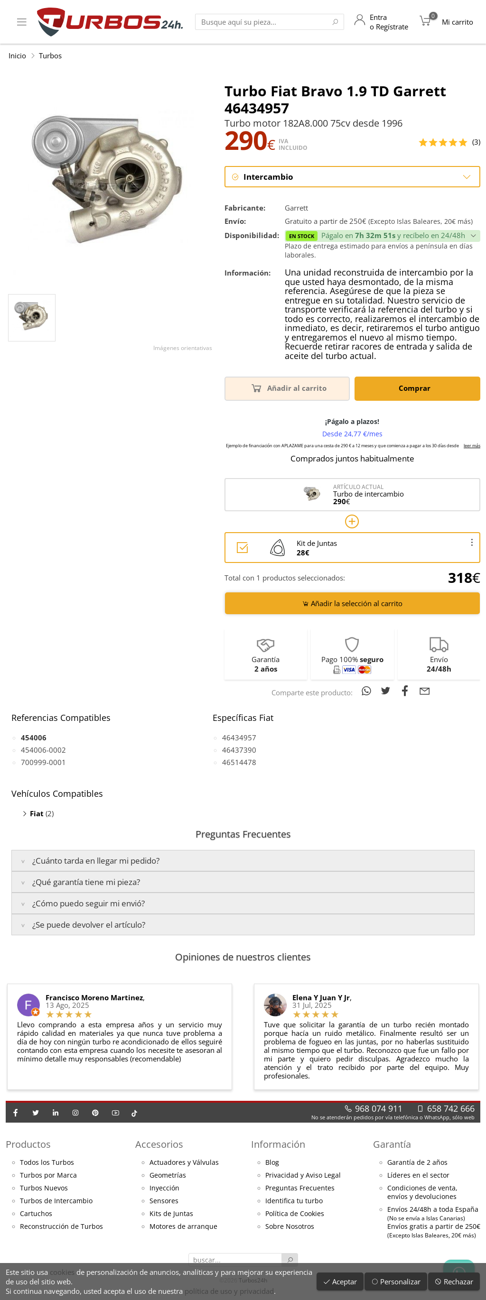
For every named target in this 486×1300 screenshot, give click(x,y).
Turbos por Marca (48, 1176)
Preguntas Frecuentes (300, 1189)
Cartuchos (36, 1214)
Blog (272, 1163)
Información (278, 1145)
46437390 (239, 750)
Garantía (392, 1145)
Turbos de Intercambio (56, 1202)
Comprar (416, 388)
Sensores (164, 1202)
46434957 (239, 738)
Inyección (164, 1189)
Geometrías (168, 1176)
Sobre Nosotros (289, 1227)
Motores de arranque (183, 1227)
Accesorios (159, 1145)
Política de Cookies (294, 1214)
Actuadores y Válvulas (184, 1163)
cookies (62, 1272)
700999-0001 (43, 762)
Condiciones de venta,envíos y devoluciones (422, 1193)
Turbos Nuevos (44, 1189)
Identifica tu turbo (294, 1202)
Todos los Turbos (47, 1163)
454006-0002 (43, 750)
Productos (28, 1145)
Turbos (50, 55)
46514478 (239, 762)
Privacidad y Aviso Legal (303, 1176)
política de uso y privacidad (229, 1291)
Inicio (17, 55)
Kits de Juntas (171, 1214)
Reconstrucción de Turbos (61, 1227)
